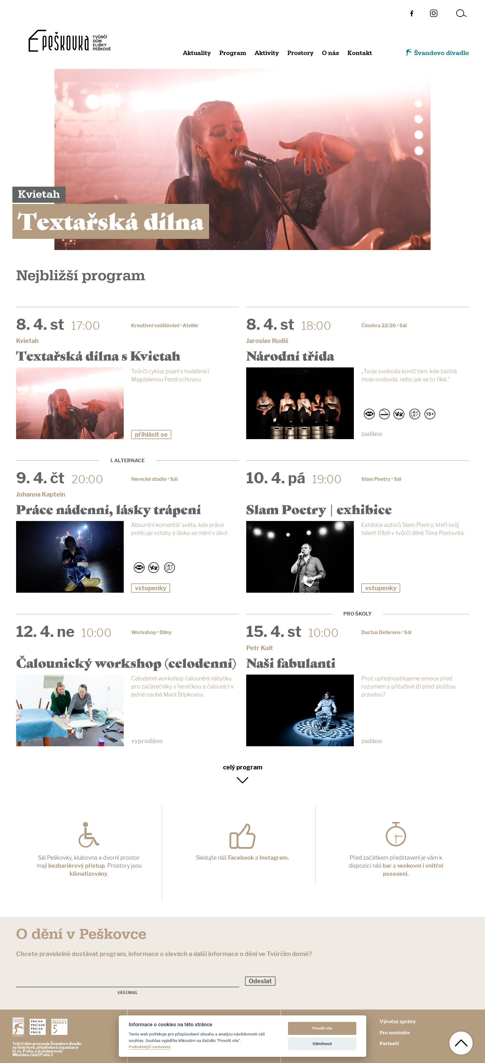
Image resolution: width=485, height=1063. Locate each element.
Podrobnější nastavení (149, 1046)
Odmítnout (322, 1043)
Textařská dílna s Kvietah (98, 355)
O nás (330, 53)
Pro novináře (395, 1033)
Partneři (389, 1043)
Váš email (127, 992)
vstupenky (150, 588)
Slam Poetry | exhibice (319, 508)
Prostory (300, 53)
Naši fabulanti (291, 662)
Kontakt (359, 53)
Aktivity (267, 53)
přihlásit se (151, 434)
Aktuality (197, 53)
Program (232, 53)
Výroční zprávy (398, 1022)
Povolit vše (322, 1028)
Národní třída (290, 355)
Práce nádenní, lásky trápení (108, 508)
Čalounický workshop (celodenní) (126, 662)
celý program (242, 767)
